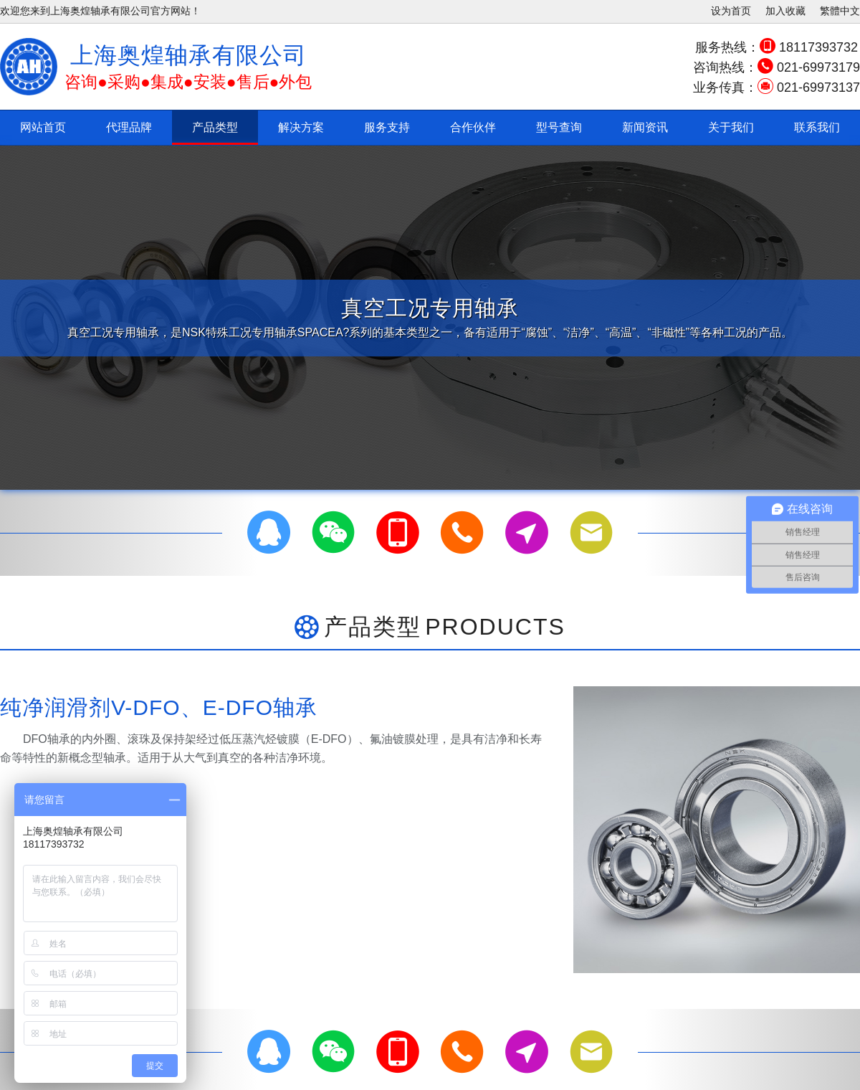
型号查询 (559, 127)
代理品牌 (129, 127)
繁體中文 (840, 10)
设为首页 (731, 10)
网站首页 (43, 127)
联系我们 (817, 127)
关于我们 (731, 127)
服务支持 (387, 127)
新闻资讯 (645, 127)
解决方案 (301, 127)
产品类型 (215, 127)
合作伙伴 (473, 127)
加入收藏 (785, 10)
